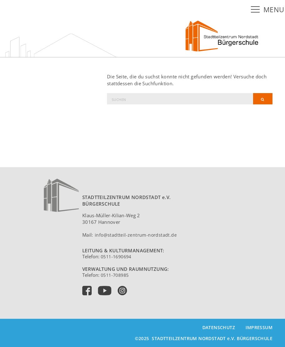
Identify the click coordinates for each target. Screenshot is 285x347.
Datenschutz (218, 327)
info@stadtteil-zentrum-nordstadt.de (136, 235)
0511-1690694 (116, 257)
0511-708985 (115, 275)
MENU (273, 10)
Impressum (259, 327)
